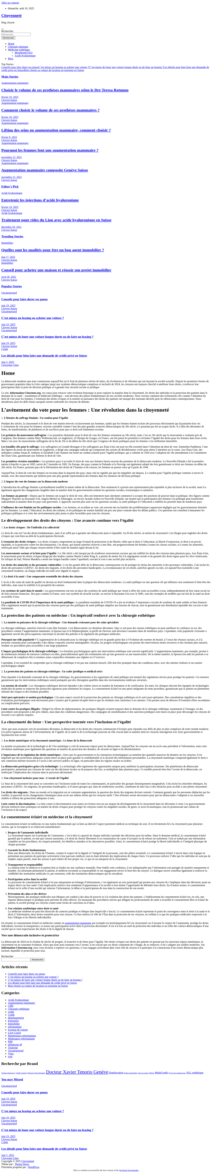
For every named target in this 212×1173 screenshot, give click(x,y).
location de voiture (18, 1029)
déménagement (16, 1017)
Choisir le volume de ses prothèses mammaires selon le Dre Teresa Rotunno (65, 90)
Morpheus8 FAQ (23, 52)
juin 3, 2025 (7, 362)
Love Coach (14, 1032)
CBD (10, 1005)
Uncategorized (9, 292)
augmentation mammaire (78, 923)
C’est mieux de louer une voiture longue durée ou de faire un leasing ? (126, 67)
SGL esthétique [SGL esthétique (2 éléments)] (194, 1072)
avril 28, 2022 (8, 276)
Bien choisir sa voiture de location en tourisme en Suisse (54, 70)
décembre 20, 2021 (11, 227)
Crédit (4, 349)
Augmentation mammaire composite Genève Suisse (44, 170)
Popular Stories (11, 286)
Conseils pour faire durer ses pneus (19, 67)
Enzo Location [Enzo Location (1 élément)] (143, 1073)
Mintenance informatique (21, 1038)
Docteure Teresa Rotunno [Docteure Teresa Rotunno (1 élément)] (36, 1073)
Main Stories (9, 76)
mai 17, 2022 (8, 257)
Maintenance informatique (22, 1035)
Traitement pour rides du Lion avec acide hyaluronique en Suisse (56, 220)
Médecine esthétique (19, 49)
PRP (10, 1041)
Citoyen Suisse (9, 100)
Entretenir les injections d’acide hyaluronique (40, 200)
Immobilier (7, 242)
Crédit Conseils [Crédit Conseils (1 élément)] (21, 1073)
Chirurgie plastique (18, 46)
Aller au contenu (10, 2)
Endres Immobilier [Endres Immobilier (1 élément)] (130, 1073)
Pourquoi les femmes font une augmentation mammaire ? (49, 150)
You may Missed (12, 1079)
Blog (10, 58)
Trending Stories (12, 236)
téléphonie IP (15, 1044)
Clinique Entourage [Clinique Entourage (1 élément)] (8, 1073)
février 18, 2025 (9, 117)
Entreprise (13, 1020)
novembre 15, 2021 (11, 157)
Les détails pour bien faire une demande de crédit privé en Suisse (44, 355)
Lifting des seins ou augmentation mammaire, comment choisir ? (56, 130)
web (10, 1056)
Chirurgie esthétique (18, 1008)
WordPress (33, 1167)
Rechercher (7, 31)
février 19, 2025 (9, 97)
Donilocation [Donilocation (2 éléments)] (116, 1072)
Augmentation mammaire (14, 83)
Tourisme (13, 1047)
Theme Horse (22, 1164)
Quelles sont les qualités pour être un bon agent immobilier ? (52, 250)
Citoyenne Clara (10, 365)
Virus (11, 1053)
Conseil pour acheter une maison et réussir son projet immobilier (56, 270)
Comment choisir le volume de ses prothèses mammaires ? (50, 110)
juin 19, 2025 (8, 305)
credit (11, 1011)
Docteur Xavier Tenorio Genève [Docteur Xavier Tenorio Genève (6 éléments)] (77, 1072)
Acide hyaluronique (25, 55)
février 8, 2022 (9, 137)
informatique (15, 1026)
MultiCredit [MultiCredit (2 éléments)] (161, 1072)
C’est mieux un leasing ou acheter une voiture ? (63, 67)
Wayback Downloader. (129, 1170)
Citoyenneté (11, 15)
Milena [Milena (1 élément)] (151, 1073)
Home (11, 43)
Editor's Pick (10, 186)
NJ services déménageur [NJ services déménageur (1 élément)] (177, 1073)
